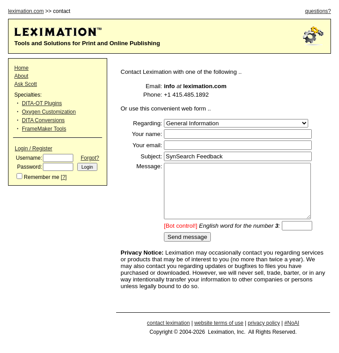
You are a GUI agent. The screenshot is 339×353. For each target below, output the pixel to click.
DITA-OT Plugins (42, 103)
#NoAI (292, 334)
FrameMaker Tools (44, 129)
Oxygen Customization (49, 112)
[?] (64, 177)
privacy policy (264, 334)
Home (21, 68)
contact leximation (168, 334)
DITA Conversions (43, 120)
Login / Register (33, 148)
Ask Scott (25, 84)
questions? (318, 11)
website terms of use (218, 334)
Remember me (41, 177)
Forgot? (90, 158)
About (21, 76)
